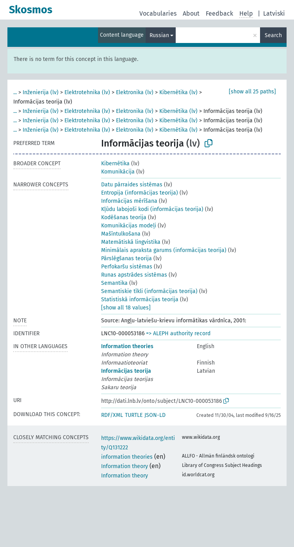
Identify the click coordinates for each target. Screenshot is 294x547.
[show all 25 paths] (252, 91)
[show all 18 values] (126, 307)
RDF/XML (112, 415)
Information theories (127, 346)
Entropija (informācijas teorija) (139, 192)
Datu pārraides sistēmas (131, 184)
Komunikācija (118, 171)
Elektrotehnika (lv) (87, 92)
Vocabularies (157, 13)
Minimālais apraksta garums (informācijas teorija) (163, 250)
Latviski (274, 13)
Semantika (114, 283)
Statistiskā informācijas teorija (139, 299)
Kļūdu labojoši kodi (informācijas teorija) (152, 209)
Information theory (124, 466)
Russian (159, 35)
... (15, 92)
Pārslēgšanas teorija (126, 258)
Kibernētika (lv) (178, 92)
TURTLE (134, 415)
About (191, 13)
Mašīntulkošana (121, 234)
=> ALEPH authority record (178, 333)
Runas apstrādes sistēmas (134, 275)
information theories (127, 457)
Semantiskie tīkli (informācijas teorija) (149, 291)
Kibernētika (115, 163)
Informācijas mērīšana (129, 201)
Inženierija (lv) (41, 92)
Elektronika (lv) (134, 92)
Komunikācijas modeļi (128, 225)
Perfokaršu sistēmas (126, 266)
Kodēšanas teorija (123, 217)
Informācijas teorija (126, 371)
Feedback (219, 13)
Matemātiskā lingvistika (130, 242)
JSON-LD (155, 415)
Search (273, 35)
